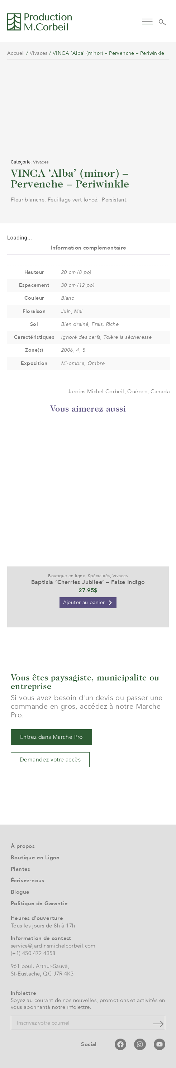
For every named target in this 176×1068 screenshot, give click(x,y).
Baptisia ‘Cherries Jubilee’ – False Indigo (88, 582)
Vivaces (39, 53)
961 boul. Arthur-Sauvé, (40, 966)
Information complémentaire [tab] (88, 247)
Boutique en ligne (66, 576)
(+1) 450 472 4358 (33, 953)
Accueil (16, 53)
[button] (147, 21)
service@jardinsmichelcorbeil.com (53, 945)
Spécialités (99, 576)
